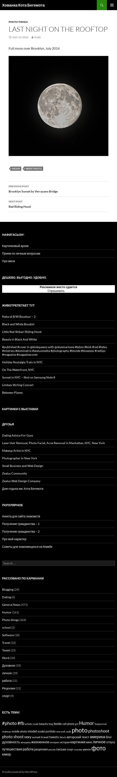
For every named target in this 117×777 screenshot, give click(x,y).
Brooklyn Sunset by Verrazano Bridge (58, 188)
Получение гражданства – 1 (21, 524)
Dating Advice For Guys (17, 435)
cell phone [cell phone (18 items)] (68, 723)
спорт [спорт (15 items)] (70, 749)
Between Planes (12, 392)
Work (5, 658)
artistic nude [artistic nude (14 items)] (32, 723)
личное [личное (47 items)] (99, 741)
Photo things (18, 21)
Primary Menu (112, 5)
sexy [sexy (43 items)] (27, 736)
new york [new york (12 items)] (60, 731)
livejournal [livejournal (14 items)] (100, 723)
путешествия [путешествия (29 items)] (12, 749)
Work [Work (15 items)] (63, 737)
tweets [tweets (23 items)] (54, 737)
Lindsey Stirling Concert (17, 385)
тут (67, 291)
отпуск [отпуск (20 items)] (110, 742)
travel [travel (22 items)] (45, 737)
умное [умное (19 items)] (87, 749)
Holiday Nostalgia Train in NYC (22, 362)
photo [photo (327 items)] (80, 730)
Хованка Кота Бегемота (23, 5)
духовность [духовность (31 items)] (11, 742)
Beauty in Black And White (19, 339)
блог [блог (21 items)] (109, 737)
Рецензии (8, 688)
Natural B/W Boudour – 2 (19, 316)
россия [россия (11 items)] (52, 749)
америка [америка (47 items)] (97, 736)
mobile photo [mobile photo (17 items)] (19, 731)
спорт (6, 696)
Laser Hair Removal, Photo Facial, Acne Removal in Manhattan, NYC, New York (53, 443)
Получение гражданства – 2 (21, 531)
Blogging (7, 589)
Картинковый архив (15, 246)
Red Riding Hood (58, 203)
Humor (7, 612)
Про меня (8, 261)
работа (7, 680)
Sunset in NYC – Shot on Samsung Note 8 (28, 377)
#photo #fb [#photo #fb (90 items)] (13, 723)
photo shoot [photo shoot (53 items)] (13, 736)
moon (16, 168)
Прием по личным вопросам (21, 253)
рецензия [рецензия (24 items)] (41, 749)
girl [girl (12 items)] (76, 724)
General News (11, 604)
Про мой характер (14, 539)
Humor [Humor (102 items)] (86, 723)
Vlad (37, 37)
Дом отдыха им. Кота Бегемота (22, 488)
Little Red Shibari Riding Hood (21, 332)
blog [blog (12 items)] (51, 724)
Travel (6, 642)
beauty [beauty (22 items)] (43, 723)
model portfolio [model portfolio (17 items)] (46, 731)
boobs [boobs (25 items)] (58, 723)
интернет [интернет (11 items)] (55, 742)
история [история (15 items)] (65, 742)
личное (7, 673)
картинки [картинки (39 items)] (77, 742)
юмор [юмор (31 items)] (6, 754)
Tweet (6, 650)
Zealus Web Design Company (21, 481)
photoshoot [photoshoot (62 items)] (98, 730)
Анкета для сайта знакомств (21, 516)
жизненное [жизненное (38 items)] (40, 742)
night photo (34, 168)
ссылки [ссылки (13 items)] (78, 749)
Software (8, 635)
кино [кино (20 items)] (89, 742)
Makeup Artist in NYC (16, 450)
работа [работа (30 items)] (28, 749)
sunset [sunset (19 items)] (36, 737)
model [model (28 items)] (32, 731)
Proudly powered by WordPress (19, 771)
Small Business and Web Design (22, 466)
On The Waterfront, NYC (18, 370)
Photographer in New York (19, 458)
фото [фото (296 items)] (99, 748)
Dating (6, 597)
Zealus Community (14, 473)
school (6, 627)
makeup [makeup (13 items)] (6, 731)
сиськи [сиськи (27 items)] (61, 749)
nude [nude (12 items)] (68, 731)
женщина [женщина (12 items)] (26, 742)
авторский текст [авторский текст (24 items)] (77, 737)
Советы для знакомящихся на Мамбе (27, 546)
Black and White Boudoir (18, 324)
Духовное (8, 665)
